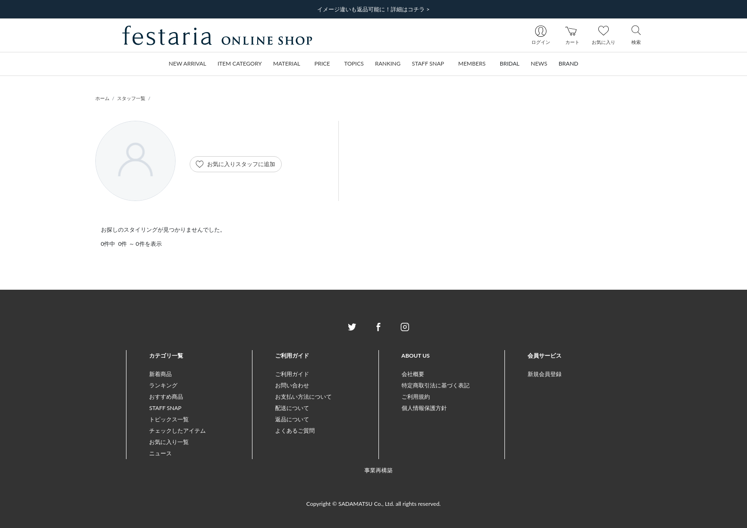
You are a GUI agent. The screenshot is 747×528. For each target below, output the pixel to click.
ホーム (102, 98)
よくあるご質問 (295, 430)
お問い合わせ (292, 385)
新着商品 (160, 373)
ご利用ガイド (292, 373)
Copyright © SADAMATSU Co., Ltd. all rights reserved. (373, 503)
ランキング (163, 385)
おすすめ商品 (166, 396)
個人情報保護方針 (424, 407)
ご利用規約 (416, 396)
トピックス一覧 (169, 419)
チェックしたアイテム (177, 430)
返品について (292, 419)
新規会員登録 (545, 373)
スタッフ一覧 (131, 98)
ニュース (160, 453)
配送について (292, 407)
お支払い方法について (303, 396)
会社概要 (413, 373)
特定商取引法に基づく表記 (436, 385)
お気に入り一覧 (169, 441)
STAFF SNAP (165, 407)
